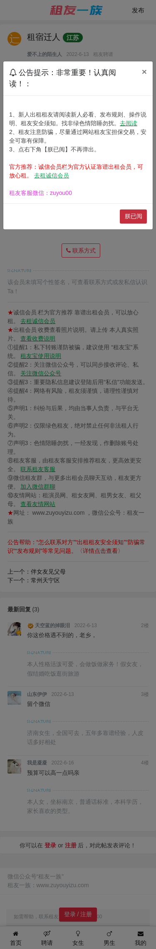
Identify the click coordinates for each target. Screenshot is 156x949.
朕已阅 (133, 216)
